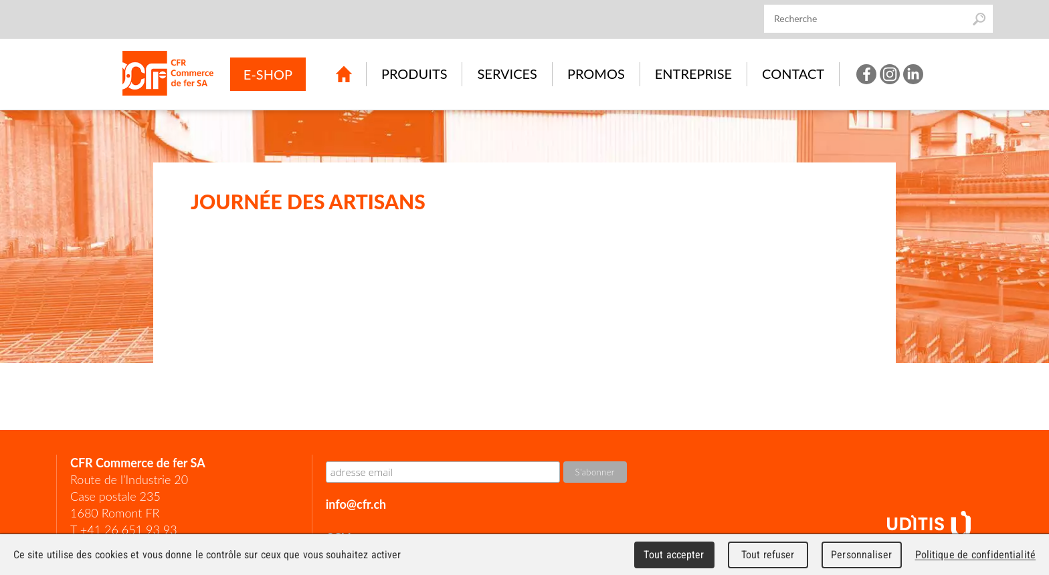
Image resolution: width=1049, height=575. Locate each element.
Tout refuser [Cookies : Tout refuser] (768, 554)
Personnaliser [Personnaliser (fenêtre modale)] (861, 554)
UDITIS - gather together (929, 525)
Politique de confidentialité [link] (975, 554)
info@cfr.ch (356, 504)
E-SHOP (268, 74)
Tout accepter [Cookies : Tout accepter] (674, 554)
